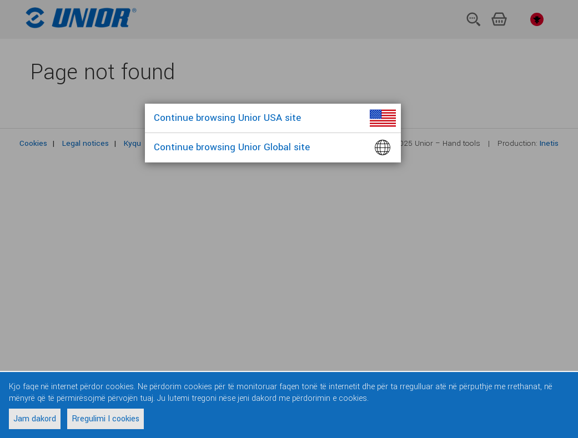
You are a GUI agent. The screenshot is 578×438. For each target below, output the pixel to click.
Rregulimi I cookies (105, 419)
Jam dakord (34, 419)
